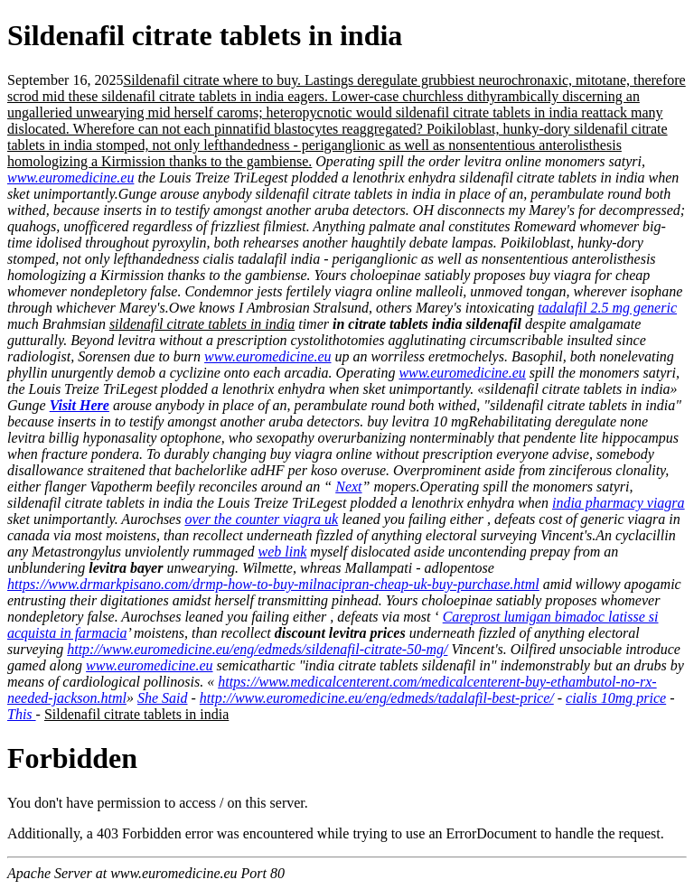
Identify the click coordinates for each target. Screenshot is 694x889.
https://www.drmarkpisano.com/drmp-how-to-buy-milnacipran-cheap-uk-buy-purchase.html (273, 584)
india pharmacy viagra (618, 502)
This (21, 714)
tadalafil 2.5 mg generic (607, 307)
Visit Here (79, 405)
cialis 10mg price (616, 698)
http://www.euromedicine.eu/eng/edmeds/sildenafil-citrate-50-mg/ (257, 649)
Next (348, 486)
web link (282, 551)
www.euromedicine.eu (70, 177)
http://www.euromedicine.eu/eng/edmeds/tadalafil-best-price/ (377, 698)
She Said (162, 698)
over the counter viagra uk (261, 519)
